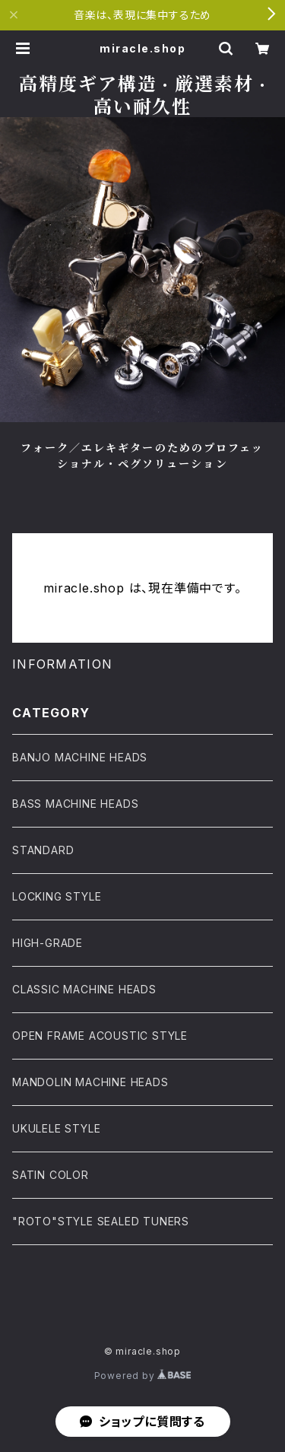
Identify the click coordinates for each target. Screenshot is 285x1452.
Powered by (143, 1375)
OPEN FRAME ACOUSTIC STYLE (100, 1035)
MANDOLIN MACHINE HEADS (90, 1081)
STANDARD (43, 850)
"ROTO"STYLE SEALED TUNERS (100, 1221)
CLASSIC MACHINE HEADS (84, 989)
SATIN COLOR (50, 1174)
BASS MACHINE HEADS (75, 803)
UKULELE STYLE (56, 1128)
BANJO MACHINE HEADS (79, 757)
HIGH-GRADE (47, 942)
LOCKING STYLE (56, 896)
